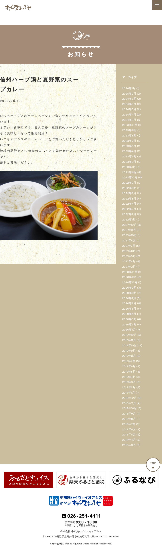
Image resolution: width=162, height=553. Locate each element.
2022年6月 (129, 193)
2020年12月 (129, 272)
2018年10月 (129, 408)
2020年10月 (129, 282)
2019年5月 (129, 371)
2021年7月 (128, 245)
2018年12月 (129, 398)
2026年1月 (129, 88)
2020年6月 (129, 303)
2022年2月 (129, 214)
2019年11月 (129, 340)
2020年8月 (129, 293)
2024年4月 (129, 114)
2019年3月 (129, 382)
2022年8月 (129, 188)
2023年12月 (129, 125)
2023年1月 (129, 167)
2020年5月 (129, 308)
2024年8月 (129, 98)
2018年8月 (129, 419)
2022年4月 (129, 203)
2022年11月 (129, 172)
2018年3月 (129, 445)
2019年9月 (129, 350)
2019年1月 (128, 392)
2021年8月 (129, 240)
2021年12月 (129, 224)
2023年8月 (129, 135)
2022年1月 (129, 219)
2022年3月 (129, 209)
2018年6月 (129, 429)
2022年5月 (129, 198)
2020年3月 (129, 319)
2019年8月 (129, 355)
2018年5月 (129, 434)
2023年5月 (129, 146)
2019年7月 (128, 361)
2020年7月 (129, 298)
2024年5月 (129, 109)
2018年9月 (129, 413)
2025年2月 (129, 93)
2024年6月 (129, 104)
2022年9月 (129, 182)
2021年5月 (129, 256)
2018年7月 (128, 424)
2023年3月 (129, 156)
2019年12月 (129, 335)
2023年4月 (129, 151)
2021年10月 (129, 235)
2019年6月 (129, 366)
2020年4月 (129, 314)
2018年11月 (129, 403)
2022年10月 (129, 177)
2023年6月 (129, 140)
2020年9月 (129, 287)
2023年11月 (129, 130)
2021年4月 (129, 261)
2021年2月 (129, 266)
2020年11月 (129, 277)
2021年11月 (129, 230)
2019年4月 (129, 377)
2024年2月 (129, 120)
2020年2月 (129, 324)
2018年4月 (129, 439)
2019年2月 (129, 387)
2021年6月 (129, 251)
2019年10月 (129, 345)
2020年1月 (129, 329)
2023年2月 (129, 161)
